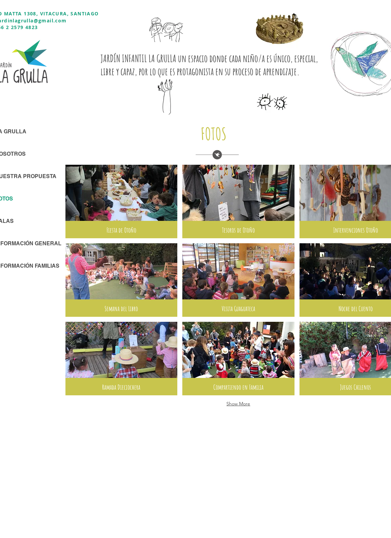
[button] (121, 201)
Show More (238, 404)
